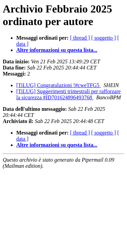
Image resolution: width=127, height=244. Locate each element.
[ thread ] (80, 38)
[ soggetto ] (103, 38)
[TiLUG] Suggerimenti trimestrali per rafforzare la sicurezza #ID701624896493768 (68, 94)
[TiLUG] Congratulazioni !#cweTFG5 (58, 85)
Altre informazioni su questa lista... (56, 50)
